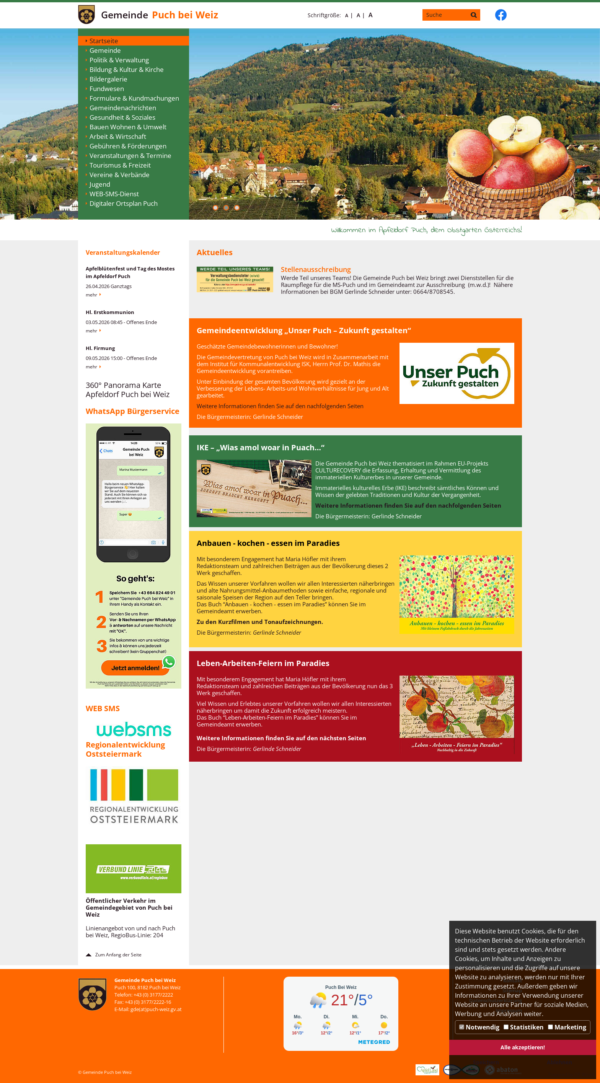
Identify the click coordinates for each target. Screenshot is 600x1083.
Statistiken (524, 1027)
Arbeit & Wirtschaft (118, 136)
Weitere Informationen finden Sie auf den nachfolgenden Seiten (280, 406)
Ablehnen (559, 1062)
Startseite (104, 40)
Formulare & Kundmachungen (134, 98)
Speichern (486, 1062)
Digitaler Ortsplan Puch (124, 203)
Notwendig (479, 1027)
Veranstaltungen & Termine (130, 155)
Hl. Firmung (100, 348)
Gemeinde (105, 50)
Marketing (567, 1027)
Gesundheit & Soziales (122, 117)
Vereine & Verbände (120, 174)
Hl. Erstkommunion (110, 312)
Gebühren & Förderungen (128, 146)
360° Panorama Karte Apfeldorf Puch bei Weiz (128, 389)
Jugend (100, 184)
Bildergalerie (108, 79)
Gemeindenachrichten (123, 107)
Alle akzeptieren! (523, 1047)
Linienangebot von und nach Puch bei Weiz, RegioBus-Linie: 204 (130, 931)
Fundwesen (107, 88)
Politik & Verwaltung (119, 59)
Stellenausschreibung (316, 269)
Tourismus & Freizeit (120, 165)
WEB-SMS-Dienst (114, 193)
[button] (215, 207)
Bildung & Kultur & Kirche (127, 69)
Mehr (91, 295)
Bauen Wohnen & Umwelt (128, 126)
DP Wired (584, 1074)
